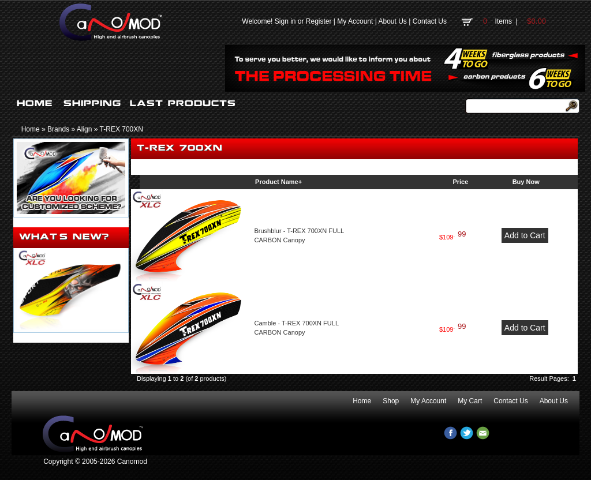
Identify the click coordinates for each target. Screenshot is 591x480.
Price (460, 181)
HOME (35, 103)
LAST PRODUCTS (183, 103)
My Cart (470, 401)
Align (84, 129)
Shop (391, 401)
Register (319, 21)
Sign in (285, 21)
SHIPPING (92, 103)
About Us (392, 21)
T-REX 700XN (121, 129)
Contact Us (430, 21)
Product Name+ (278, 181)
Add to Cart (524, 235)
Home (30, 129)
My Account (355, 21)
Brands (58, 129)
